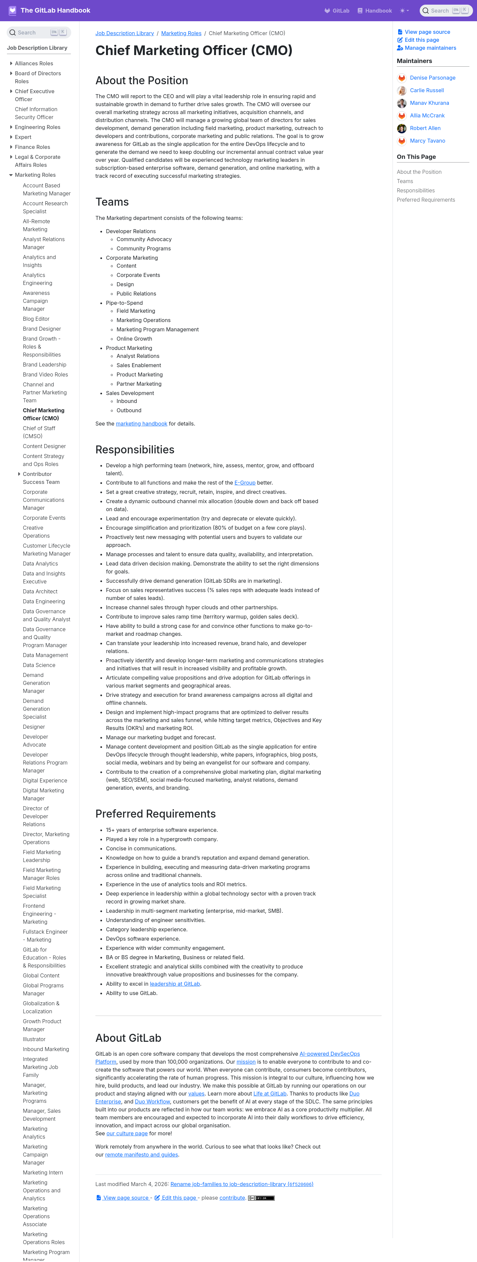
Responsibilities (416, 190)
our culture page (127, 1133)
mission (246, 1061)
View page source (423, 32)
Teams (405, 181)
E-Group (245, 482)
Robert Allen (419, 129)
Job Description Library (124, 33)
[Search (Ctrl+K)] (446, 11)
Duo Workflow (152, 1101)
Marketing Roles (181, 33)
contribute (232, 1197)
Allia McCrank (421, 116)
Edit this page (418, 39)
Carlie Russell (420, 91)
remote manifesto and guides (141, 1154)
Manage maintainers (426, 47)
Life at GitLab (270, 1093)
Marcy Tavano (421, 141)
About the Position (419, 171)
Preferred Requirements (426, 199)
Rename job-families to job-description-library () (242, 1184)
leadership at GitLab (175, 983)
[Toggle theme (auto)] (404, 10)
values (196, 1093)
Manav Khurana (423, 103)
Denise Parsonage (426, 78)
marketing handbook (141, 423)
